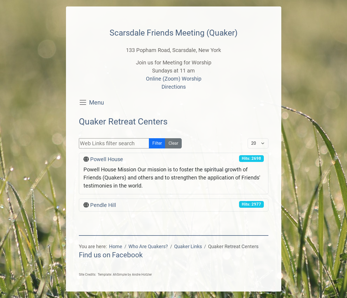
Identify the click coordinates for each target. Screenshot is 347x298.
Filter (157, 143)
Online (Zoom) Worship (173, 78)
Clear (173, 143)
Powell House (106, 159)
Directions (174, 87)
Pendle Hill (103, 205)
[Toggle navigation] (83, 102)
